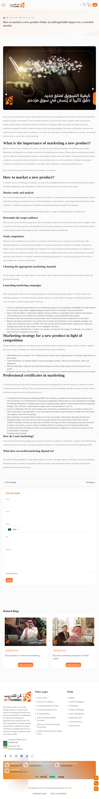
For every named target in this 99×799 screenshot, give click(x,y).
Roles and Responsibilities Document (46, 719)
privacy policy (42, 698)
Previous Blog (9, 482)
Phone (8, 524)
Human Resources (75, 718)
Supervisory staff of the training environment (48, 725)
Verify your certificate (58, 793)
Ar (80, 5)
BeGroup (68, 788)
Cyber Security (74, 726)
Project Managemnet (76, 714)
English (72, 698)
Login (94, 5)
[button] (13, 529)
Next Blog (91, 482)
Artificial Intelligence (77, 702)
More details (73, 665)
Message (8, 549)
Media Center (13, 18)
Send (9, 580)
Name (7, 499)
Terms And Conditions (45, 702)
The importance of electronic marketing (22, 655)
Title (7, 537)
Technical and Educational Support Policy (49, 732)
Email (7, 512)
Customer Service (75, 722)
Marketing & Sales (28, 18)
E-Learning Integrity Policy (47, 710)
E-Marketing (73, 706)
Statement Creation (40, 793)
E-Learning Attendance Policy (48, 706)
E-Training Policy (43, 714)
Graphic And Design (76, 710)
